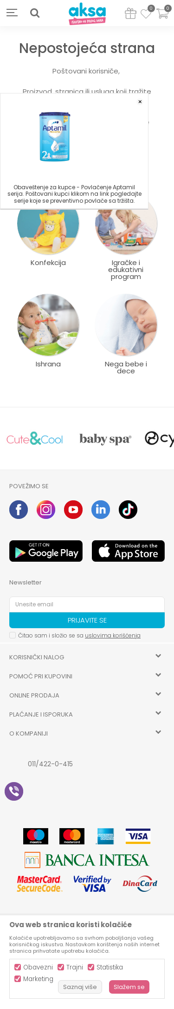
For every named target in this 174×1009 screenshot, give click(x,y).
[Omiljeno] (146, 15)
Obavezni (38, 967)
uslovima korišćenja (113, 635)
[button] (35, 13)
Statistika (110, 967)
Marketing (38, 979)
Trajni (74, 967)
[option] (35, 438)
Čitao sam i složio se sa (79, 635)
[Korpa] (162, 19)
